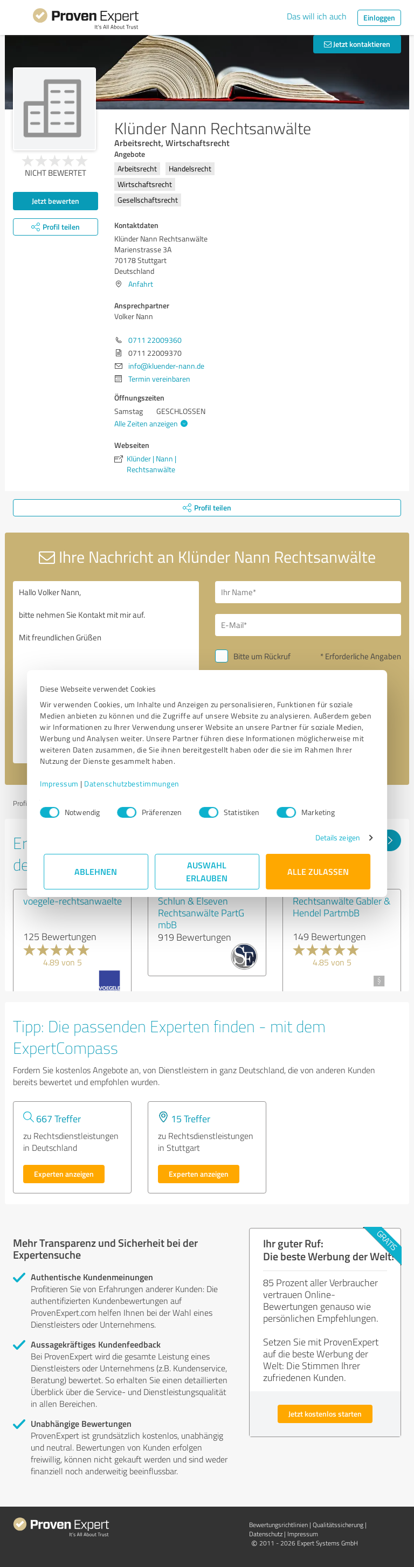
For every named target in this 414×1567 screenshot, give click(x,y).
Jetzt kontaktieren (357, 44)
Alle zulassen (318, 871)
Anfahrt (140, 284)
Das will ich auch (317, 16)
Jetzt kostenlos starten (325, 1414)
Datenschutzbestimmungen (135, 783)
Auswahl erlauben (207, 871)
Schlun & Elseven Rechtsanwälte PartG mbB (201, 912)
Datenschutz (265, 1533)
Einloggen (379, 17)
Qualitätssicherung (338, 1524)
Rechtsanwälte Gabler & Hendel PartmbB (341, 906)
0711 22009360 (155, 340)
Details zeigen (334, 837)
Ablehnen (96, 871)
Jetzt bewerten (55, 201)
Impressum (63, 783)
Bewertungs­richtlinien (278, 1524)
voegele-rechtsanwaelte (72, 900)
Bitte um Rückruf (262, 656)
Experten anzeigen (64, 1174)
